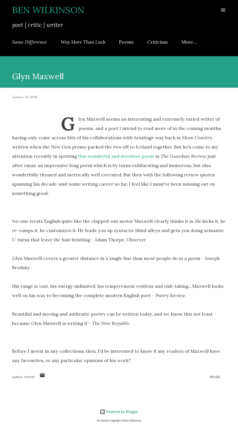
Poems (126, 42)
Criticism (157, 42)
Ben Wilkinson (48, 10)
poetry (29, 377)
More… (189, 42)
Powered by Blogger (119, 411)
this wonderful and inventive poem (116, 156)
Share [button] (215, 377)
